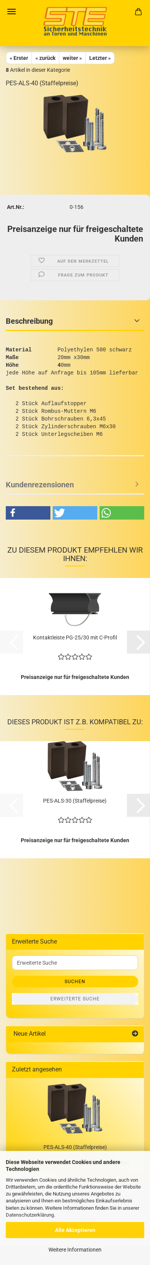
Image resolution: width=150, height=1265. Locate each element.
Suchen (75, 981)
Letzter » (100, 58)
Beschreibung (29, 321)
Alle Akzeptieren (75, 1230)
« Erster (19, 58)
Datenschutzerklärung (30, 1215)
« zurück (45, 58)
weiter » (72, 58)
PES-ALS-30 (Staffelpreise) (75, 801)
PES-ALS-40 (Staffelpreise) (75, 1147)
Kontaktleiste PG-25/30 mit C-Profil (75, 637)
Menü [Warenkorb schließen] (11, 11)
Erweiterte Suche (75, 999)
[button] (28, 513)
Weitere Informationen (75, 1250)
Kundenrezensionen (40, 484)
